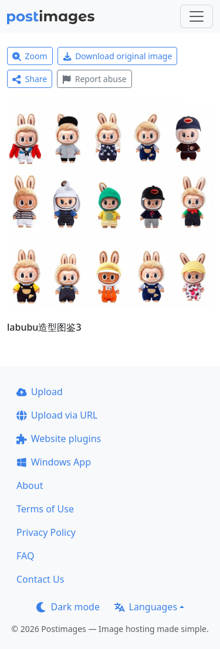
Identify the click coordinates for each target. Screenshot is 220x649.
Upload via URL (56, 415)
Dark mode (68, 606)
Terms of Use (45, 508)
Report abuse (94, 78)
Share (29, 78)
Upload (39, 391)
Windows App (53, 462)
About (29, 485)
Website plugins (58, 438)
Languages (145, 606)
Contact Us (40, 579)
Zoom (30, 56)
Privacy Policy (46, 532)
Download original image (117, 56)
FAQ (25, 555)
